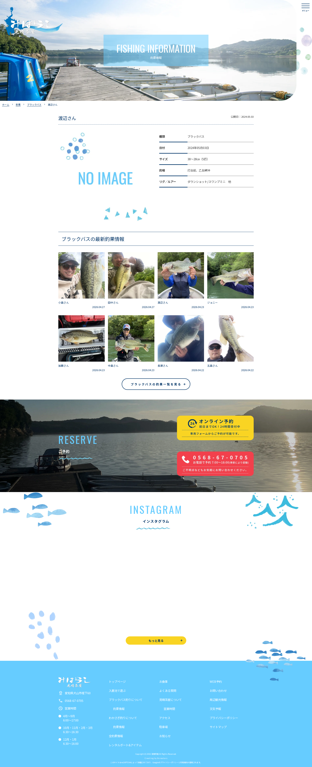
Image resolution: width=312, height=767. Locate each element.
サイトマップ (218, 727)
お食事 (163, 681)
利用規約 (183, 762)
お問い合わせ (218, 690)
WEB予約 (216, 681)
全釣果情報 (116, 736)
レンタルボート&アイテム (125, 745)
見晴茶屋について (170, 699)
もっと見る (156, 640)
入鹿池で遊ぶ (117, 690)
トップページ (117, 681)
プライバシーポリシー (224, 718)
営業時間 (169, 709)
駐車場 (163, 727)
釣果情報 (119, 709)
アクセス (164, 718)
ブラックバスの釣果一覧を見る (156, 384)
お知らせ (165, 736)
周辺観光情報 (218, 699)
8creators (162, 758)
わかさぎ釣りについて (123, 718)
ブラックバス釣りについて (125, 699)
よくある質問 (167, 690)
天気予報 (215, 709)
